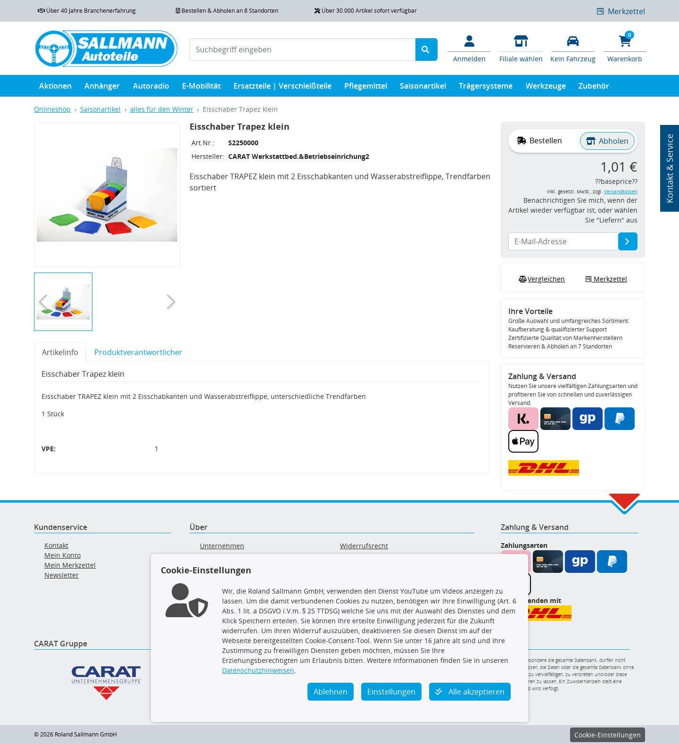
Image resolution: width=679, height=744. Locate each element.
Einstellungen (391, 691)
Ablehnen (331, 691)
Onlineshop (52, 109)
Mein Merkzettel (70, 565)
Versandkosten (621, 192)
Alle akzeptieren (470, 691)
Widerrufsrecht (364, 545)
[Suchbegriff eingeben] (303, 49)
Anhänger (102, 88)
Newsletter (61, 574)
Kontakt (56, 545)
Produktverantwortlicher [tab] (138, 352)
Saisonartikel (423, 88)
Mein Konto (62, 555)
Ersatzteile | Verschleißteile (282, 88)
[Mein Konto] (469, 48)
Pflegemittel (365, 88)
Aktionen (55, 88)
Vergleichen (540, 279)
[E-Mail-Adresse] (628, 241)
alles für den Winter (161, 109)
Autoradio (151, 88)
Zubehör (594, 88)
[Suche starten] (426, 49)
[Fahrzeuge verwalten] (573, 48)
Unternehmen (222, 545)
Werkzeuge (546, 88)
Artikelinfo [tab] (60, 352)
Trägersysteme (486, 88)
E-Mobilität (201, 88)
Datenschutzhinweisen (258, 670)
